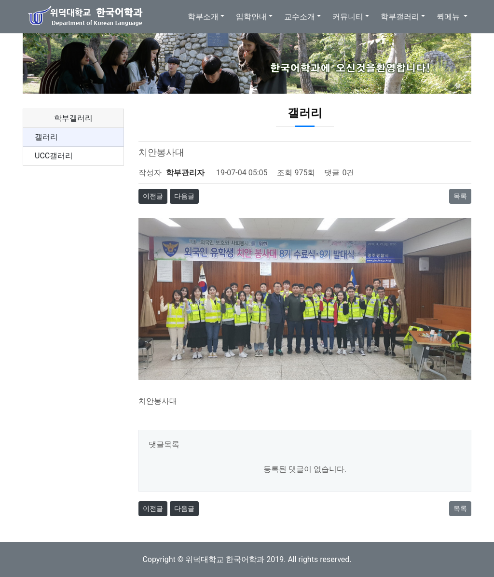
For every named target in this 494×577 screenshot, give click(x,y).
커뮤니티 (347, 16)
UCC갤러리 (54, 155)
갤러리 (46, 136)
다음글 (184, 196)
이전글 (153, 196)
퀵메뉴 (449, 16)
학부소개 (203, 16)
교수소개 (299, 16)
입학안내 (251, 16)
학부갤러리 (400, 16)
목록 (460, 196)
